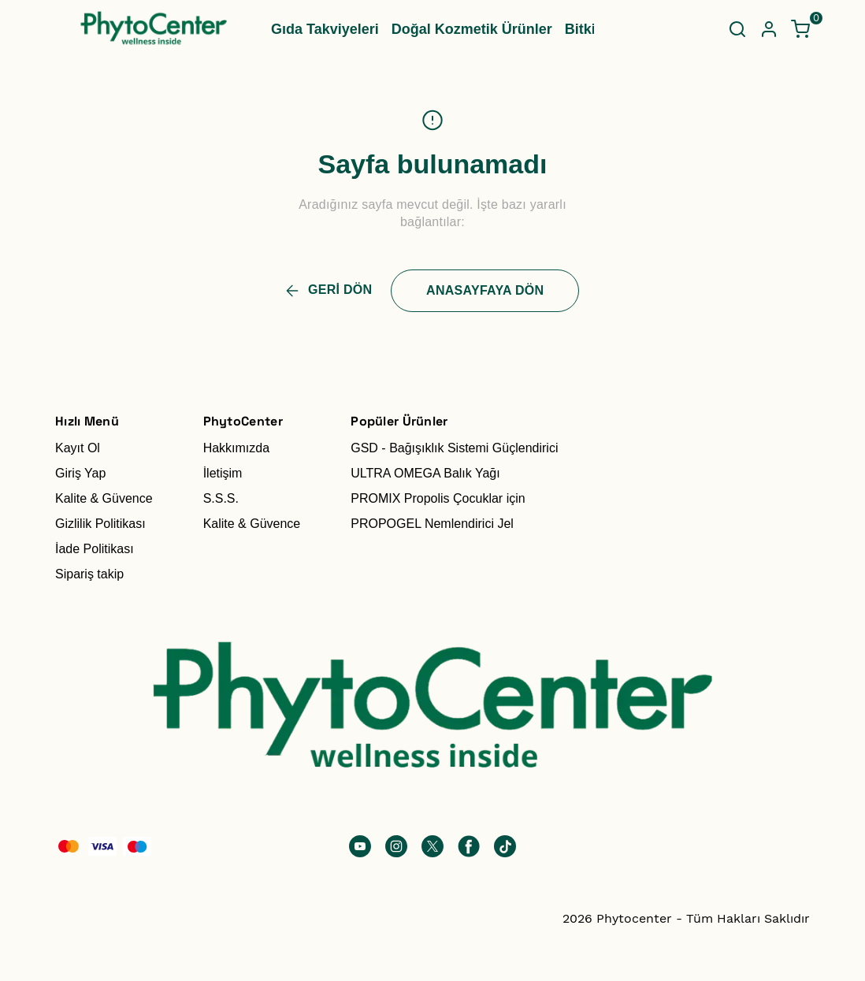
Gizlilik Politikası (100, 523)
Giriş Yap (80, 473)
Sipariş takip (89, 574)
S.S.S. (221, 498)
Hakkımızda (236, 448)
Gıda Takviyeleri (325, 29)
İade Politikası (94, 549)
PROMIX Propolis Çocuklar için (438, 498)
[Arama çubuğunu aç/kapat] (737, 29)
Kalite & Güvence (104, 498)
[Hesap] (769, 29)
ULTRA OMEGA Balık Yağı (425, 473)
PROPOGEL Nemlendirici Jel (432, 523)
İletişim (223, 473)
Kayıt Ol (77, 448)
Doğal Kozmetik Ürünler (472, 29)
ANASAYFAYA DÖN (485, 290)
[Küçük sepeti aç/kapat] (800, 29)
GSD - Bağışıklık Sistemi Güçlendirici (454, 448)
